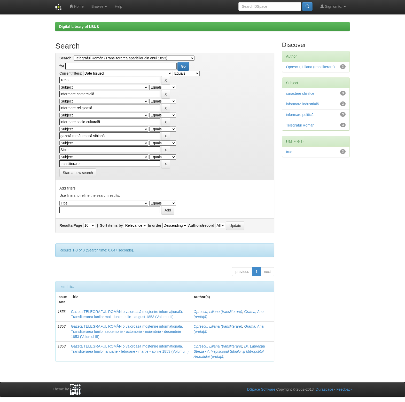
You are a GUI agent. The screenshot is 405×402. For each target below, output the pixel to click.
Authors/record (201, 225)
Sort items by (111, 225)
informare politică (300, 115)
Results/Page (70, 225)
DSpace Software (261, 389)
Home (76, 6)
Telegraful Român (300, 125)
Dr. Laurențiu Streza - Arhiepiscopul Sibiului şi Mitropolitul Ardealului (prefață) (229, 351)
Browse (99, 6)
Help (118, 6)
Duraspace (324, 389)
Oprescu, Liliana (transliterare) (217, 312)
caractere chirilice (300, 93)
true (289, 152)
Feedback (344, 389)
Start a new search (78, 173)
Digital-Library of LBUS (79, 27)
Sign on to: (333, 6)
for (61, 66)
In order (154, 225)
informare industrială (302, 104)
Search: (66, 58)
